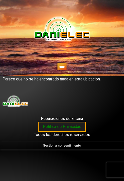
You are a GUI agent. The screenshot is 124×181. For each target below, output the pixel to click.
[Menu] (62, 66)
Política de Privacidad (62, 126)
